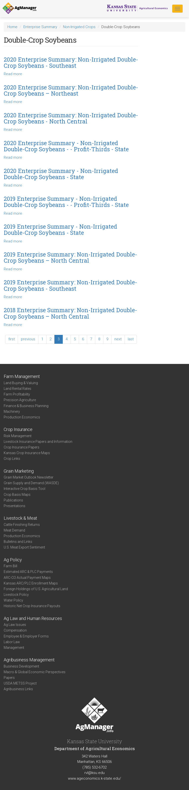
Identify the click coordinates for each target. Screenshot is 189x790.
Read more (13, 74)
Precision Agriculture (20, 400)
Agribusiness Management (29, 659)
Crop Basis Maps (17, 495)
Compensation (15, 630)
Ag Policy (13, 559)
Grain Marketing (19, 471)
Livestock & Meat (20, 518)
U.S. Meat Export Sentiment (24, 547)
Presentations (14, 506)
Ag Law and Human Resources (33, 618)
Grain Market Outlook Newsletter (28, 477)
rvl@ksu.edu (94, 773)
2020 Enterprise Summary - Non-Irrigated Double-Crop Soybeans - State (61, 174)
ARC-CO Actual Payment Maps (27, 578)
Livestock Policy (16, 595)
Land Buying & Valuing (21, 383)
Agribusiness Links (18, 689)
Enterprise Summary (40, 27)
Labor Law (12, 642)
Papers (9, 678)
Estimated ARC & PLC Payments (28, 572)
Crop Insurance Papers (21, 447)
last (131, 339)
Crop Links (12, 459)
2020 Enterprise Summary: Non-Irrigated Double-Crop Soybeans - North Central (71, 118)
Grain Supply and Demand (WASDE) (31, 483)
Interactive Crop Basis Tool (24, 489)
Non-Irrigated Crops (79, 27)
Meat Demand (14, 530)
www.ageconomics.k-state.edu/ (94, 778)
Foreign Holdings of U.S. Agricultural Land (36, 589)
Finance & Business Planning (26, 406)
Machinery (12, 411)
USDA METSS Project (20, 683)
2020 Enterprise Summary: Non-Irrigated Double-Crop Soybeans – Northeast (71, 90)
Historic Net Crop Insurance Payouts (32, 606)
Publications (13, 500)
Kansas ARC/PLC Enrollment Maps (31, 583)
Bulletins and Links (18, 542)
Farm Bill (10, 566)
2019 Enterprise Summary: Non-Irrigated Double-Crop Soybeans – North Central (70, 257)
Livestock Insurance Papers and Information (38, 442)
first (11, 339)
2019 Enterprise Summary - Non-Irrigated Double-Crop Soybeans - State (60, 229)
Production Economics (22, 417)
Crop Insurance (18, 429)
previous (28, 339)
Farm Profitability (17, 394)
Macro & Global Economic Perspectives (34, 672)
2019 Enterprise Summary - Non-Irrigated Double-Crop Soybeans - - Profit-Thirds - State (66, 201)
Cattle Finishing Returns (22, 525)
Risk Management (18, 436)
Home (12, 27)
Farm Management (22, 376)
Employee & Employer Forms (26, 636)
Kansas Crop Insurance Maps (27, 453)
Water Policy (13, 600)
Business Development (21, 666)
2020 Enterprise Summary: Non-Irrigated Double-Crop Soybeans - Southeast (71, 62)
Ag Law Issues (15, 625)
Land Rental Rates (17, 389)
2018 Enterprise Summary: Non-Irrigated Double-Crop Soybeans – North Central (70, 313)
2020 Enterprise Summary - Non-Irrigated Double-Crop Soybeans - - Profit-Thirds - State (66, 146)
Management (14, 648)
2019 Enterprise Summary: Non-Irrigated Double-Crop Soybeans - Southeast (70, 285)
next (118, 339)
